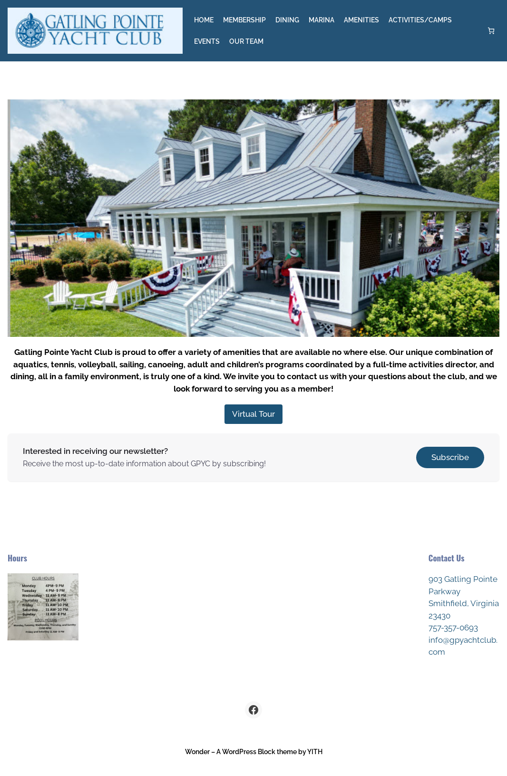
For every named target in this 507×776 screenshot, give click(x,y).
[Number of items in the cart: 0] (491, 30)
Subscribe (450, 457)
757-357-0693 (453, 627)
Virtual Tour (253, 414)
